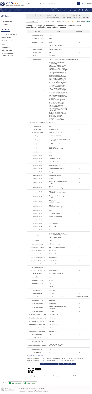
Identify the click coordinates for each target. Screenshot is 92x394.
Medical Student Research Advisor (11, 41)
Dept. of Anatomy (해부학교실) (70, 17)
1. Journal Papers (84, 15)
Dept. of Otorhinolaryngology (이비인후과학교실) (65, 15)
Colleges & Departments (9, 34)
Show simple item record (49, 364)
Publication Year (7, 50)
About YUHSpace (7, 21)
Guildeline (5, 24)
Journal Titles (6, 47)
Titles (3, 44)
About (83, 3)
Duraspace (41, 388)
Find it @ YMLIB (67, 364)
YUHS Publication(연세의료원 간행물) (7, 54)
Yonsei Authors (6, 37)
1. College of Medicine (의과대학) (44, 15)
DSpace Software (23, 388)
